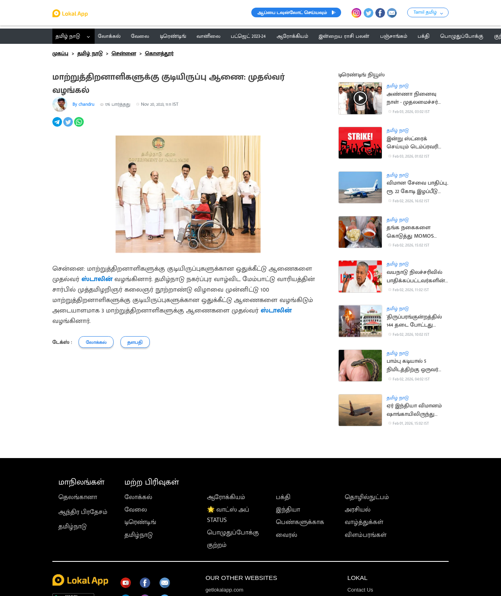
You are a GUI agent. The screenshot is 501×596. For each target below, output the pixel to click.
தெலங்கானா (77, 497)
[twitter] (68, 126)
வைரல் (286, 535)
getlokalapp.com (224, 590)
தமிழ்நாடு (72, 526)
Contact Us (360, 590)
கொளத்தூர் (159, 53)
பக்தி (283, 497)
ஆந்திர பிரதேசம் (83, 512)
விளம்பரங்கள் (366, 535)
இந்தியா (288, 509)
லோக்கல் (138, 497)
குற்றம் (217, 545)
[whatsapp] (79, 126)
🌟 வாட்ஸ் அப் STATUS (228, 514)
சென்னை (124, 53)
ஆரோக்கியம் (226, 497)
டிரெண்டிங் (140, 522)
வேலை (135, 509)
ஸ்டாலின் (96, 279)
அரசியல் (358, 509)
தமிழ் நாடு (68, 36)
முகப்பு (60, 53)
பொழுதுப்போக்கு (233, 532)
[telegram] (57, 126)
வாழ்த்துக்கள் (364, 522)
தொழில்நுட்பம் (367, 497)
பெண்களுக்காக (300, 522)
